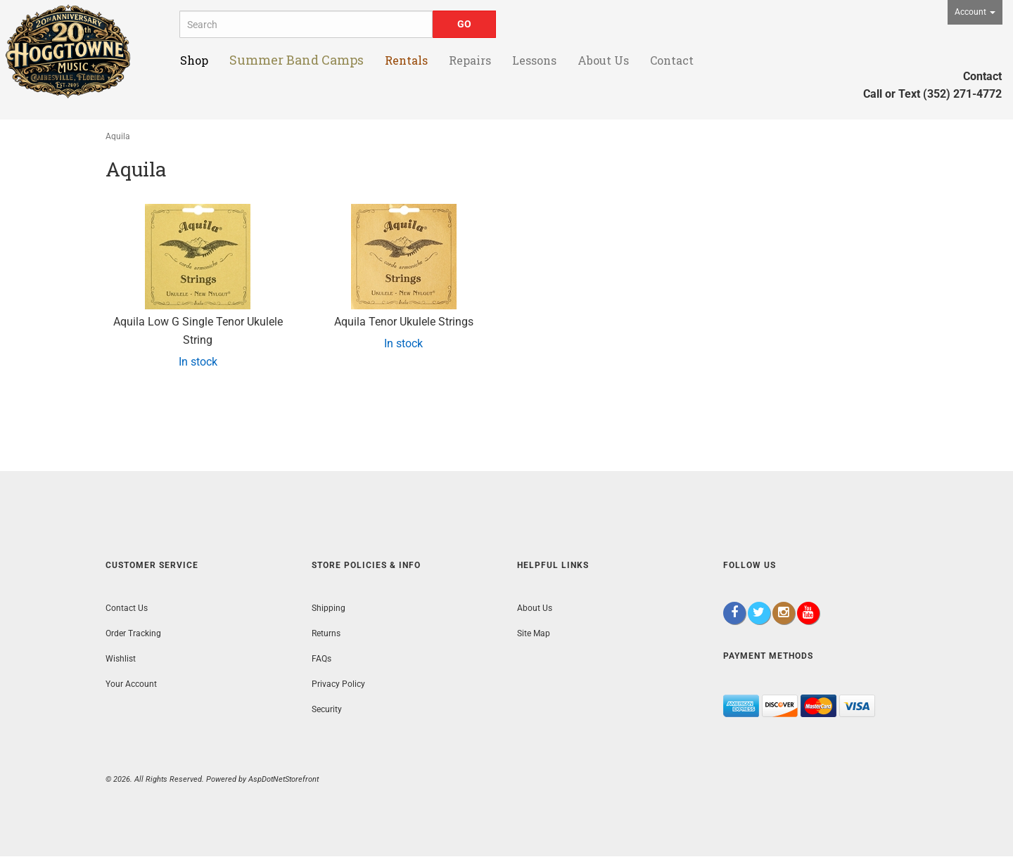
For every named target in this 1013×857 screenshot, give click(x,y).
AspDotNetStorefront (283, 779)
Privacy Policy (338, 684)
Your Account (131, 684)
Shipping (328, 608)
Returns (326, 633)
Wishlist (121, 659)
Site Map (533, 633)
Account (975, 12)
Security (327, 709)
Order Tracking (133, 633)
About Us (534, 608)
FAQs (321, 659)
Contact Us (127, 608)
